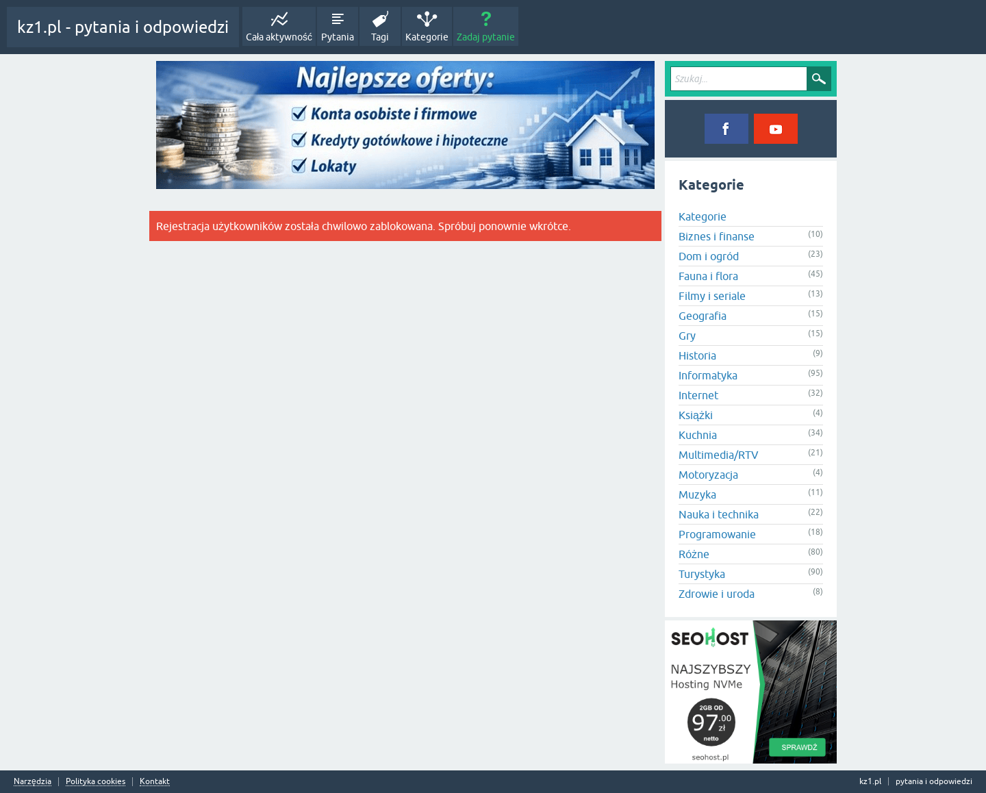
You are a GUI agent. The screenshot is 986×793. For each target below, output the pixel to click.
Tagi (380, 37)
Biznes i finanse (717, 236)
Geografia (702, 316)
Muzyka (697, 494)
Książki (696, 415)
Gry (687, 335)
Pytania (337, 37)
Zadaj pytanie (486, 37)
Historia (697, 355)
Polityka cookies (95, 781)
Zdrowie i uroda (717, 594)
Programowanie (717, 534)
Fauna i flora (708, 276)
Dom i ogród (709, 256)
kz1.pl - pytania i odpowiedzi (123, 27)
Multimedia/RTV (719, 455)
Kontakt (155, 781)
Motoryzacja (708, 474)
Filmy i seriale (712, 296)
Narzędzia (32, 781)
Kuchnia (698, 435)
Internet (698, 395)
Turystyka (702, 574)
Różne (694, 554)
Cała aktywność (279, 37)
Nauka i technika (719, 514)
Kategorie (426, 37)
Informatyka (708, 375)
